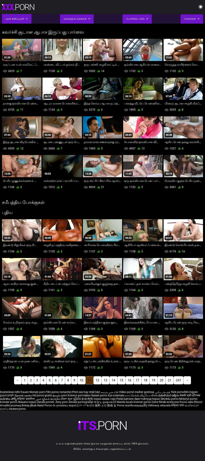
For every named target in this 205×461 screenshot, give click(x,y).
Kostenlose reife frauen (14, 392)
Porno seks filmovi (191, 402)
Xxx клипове (116, 395)
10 (81, 380)
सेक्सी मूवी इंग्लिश (190, 395)
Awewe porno (17, 408)
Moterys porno (188, 398)
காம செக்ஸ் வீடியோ (138, 395)
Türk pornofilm (180, 392)
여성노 (98, 402)
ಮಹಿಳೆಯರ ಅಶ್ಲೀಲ (169, 395)
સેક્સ (154, 395)
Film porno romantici (58, 392)
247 (178, 380)
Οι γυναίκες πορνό (65, 405)
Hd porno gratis (42, 395)
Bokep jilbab (29, 405)
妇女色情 (87, 398)
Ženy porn (61, 402)
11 (89, 380)
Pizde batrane (125, 398)
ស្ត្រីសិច (77, 398)
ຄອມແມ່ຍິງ (141, 405)
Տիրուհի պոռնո (23, 395)
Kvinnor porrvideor (79, 395)
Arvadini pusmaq (11, 405)
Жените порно (27, 402)
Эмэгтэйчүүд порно (147, 398)
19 (153, 380)
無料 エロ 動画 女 (105, 405)
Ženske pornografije (81, 402)
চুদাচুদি (10, 395)
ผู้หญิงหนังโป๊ (110, 402)
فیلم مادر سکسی (162, 392)
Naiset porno (99, 395)
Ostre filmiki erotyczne (165, 402)
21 (169, 380)
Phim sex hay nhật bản (86, 392)
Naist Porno (45, 405)
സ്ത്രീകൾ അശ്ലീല (50, 398)
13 (105, 380)
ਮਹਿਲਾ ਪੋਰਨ (66, 398)
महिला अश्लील (26, 398)
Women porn (37, 392)
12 (97, 380)
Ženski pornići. (46, 402)
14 (113, 380)
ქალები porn (60, 395)
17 (137, 380)
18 (145, 380)
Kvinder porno (9, 402)
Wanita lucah (125, 402)
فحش (38, 398)
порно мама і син (104, 398)
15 (121, 380)
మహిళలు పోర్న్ (8, 398)
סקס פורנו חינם (85, 405)
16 (129, 380)
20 (161, 380)
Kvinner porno (143, 402)
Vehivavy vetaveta (159, 405)
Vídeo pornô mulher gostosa (136, 392)
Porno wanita (125, 405)
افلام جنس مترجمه (110, 392)
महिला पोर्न (178, 405)
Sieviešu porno (170, 398)
